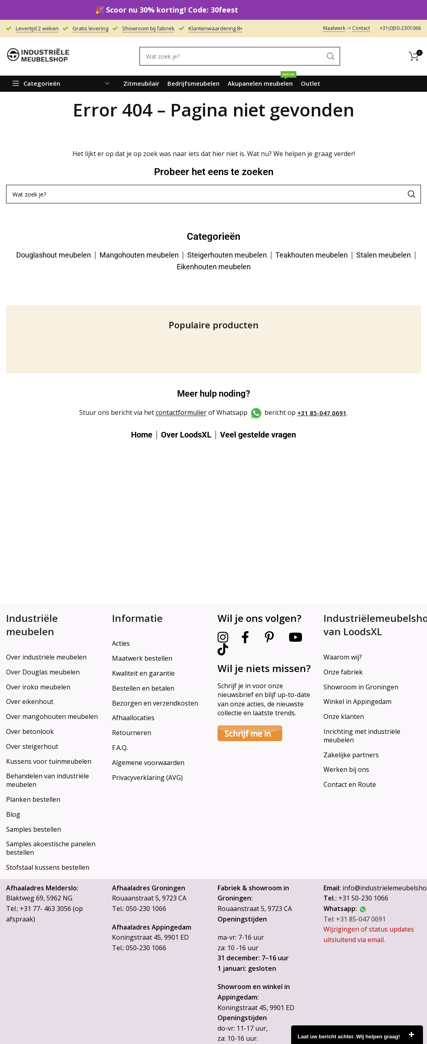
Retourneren (131, 732)
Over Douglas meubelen (43, 672)
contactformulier (181, 412)
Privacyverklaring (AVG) (147, 777)
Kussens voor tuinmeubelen (48, 761)
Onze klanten (343, 716)
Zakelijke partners (351, 754)
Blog (13, 814)
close (411, 1034)
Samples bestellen (33, 829)
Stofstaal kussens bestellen (47, 867)
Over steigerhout (32, 746)
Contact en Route (349, 784)
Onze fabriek (343, 672)
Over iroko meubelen (38, 687)
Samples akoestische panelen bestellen (50, 848)
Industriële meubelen (32, 624)
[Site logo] (38, 55)
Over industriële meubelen (46, 657)
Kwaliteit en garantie (143, 673)
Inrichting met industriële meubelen (361, 735)
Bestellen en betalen (143, 688)
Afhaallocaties (133, 717)
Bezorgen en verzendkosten (155, 703)
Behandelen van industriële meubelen (47, 780)
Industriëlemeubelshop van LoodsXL (372, 624)
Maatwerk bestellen (142, 658)
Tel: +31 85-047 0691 (354, 919)
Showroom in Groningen (360, 687)
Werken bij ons (346, 769)
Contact (361, 28)
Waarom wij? (342, 657)
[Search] (240, 56)
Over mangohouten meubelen (52, 716)
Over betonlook (30, 731)
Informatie (137, 618)
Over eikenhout (29, 701)
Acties (121, 643)
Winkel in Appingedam (357, 701)
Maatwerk (334, 28)
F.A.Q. (120, 747)
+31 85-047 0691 (322, 413)
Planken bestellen (33, 799)
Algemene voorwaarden (148, 762)
